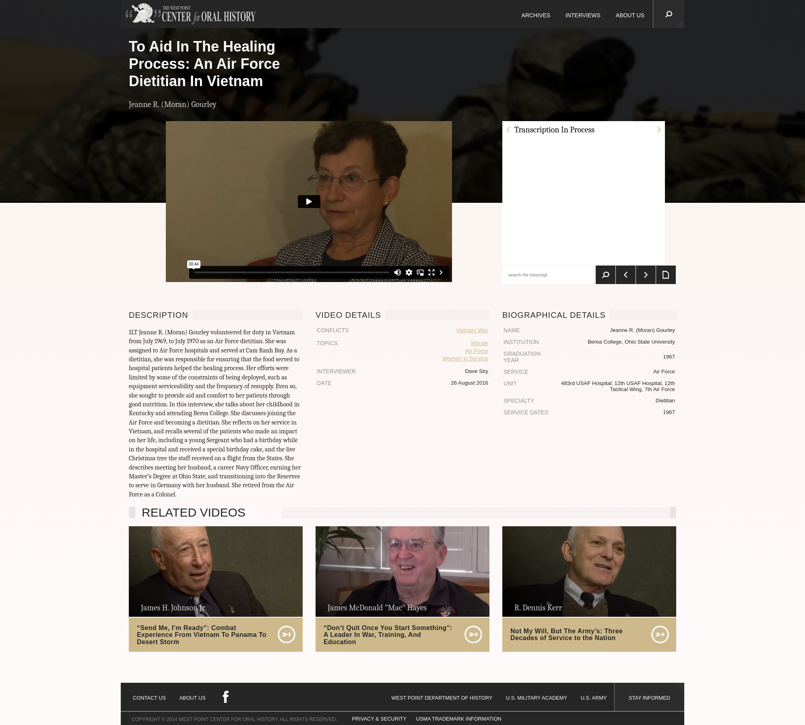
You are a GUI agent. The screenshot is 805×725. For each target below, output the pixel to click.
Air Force (476, 351)
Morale (479, 343)
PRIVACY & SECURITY (379, 719)
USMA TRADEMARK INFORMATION (458, 719)
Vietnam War (472, 330)
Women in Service (465, 358)
